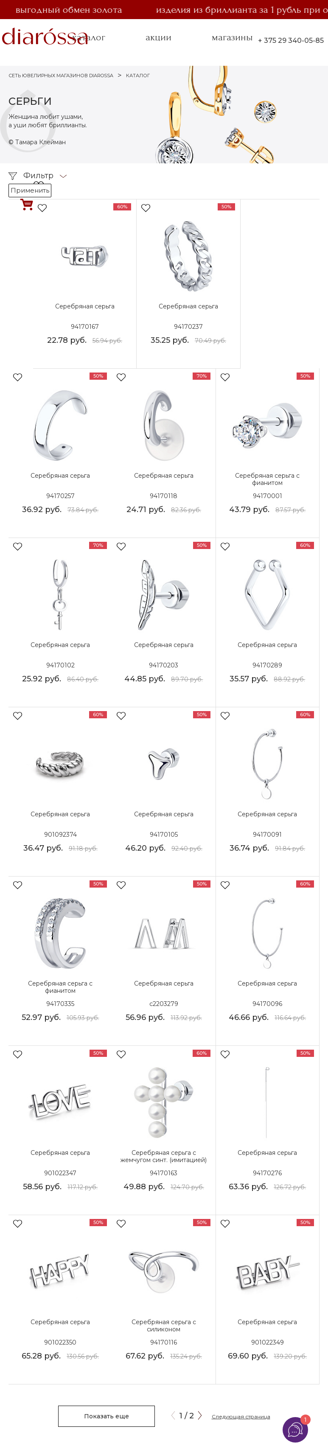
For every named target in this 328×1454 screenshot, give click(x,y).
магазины (232, 37)
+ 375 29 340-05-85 (291, 40)
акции (158, 37)
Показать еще (106, 1416)
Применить (30, 190)
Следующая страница (241, 1416)
